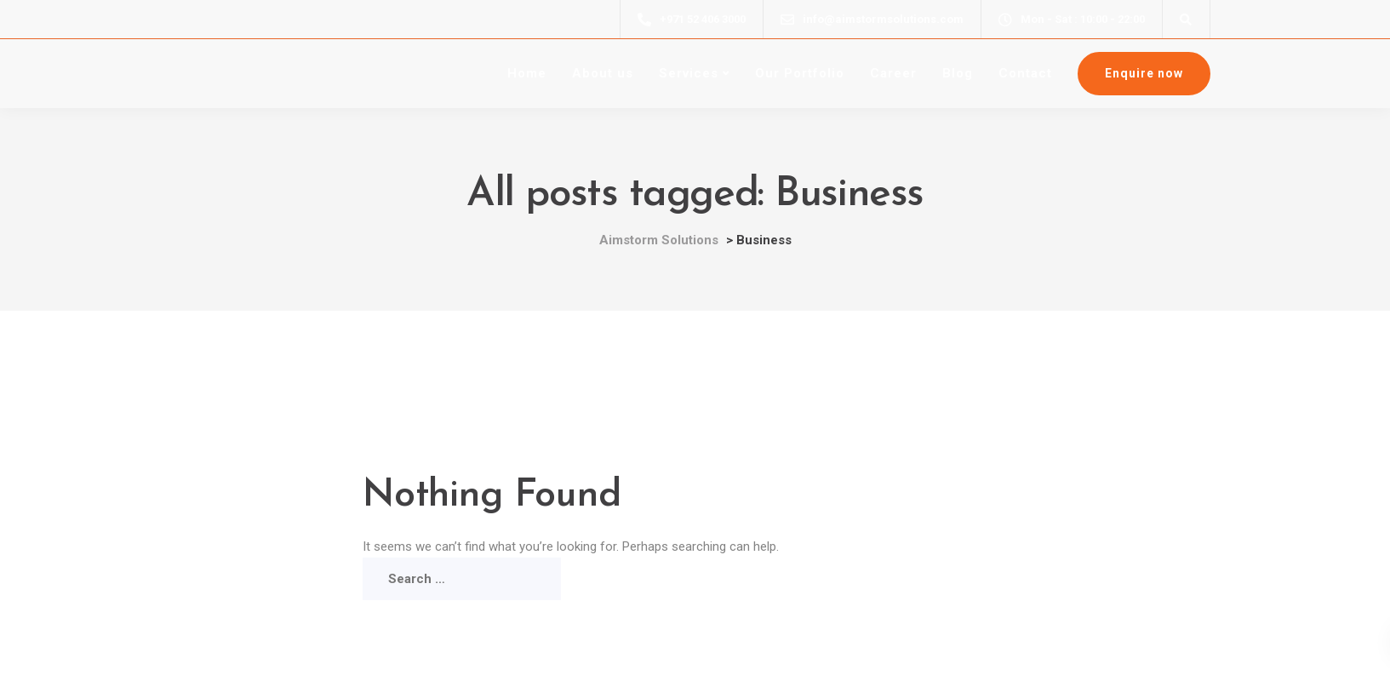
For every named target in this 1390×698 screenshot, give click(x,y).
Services (688, 73)
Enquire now (1144, 73)
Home (526, 73)
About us (602, 73)
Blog (957, 73)
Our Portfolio (799, 73)
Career (893, 73)
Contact (1025, 73)
